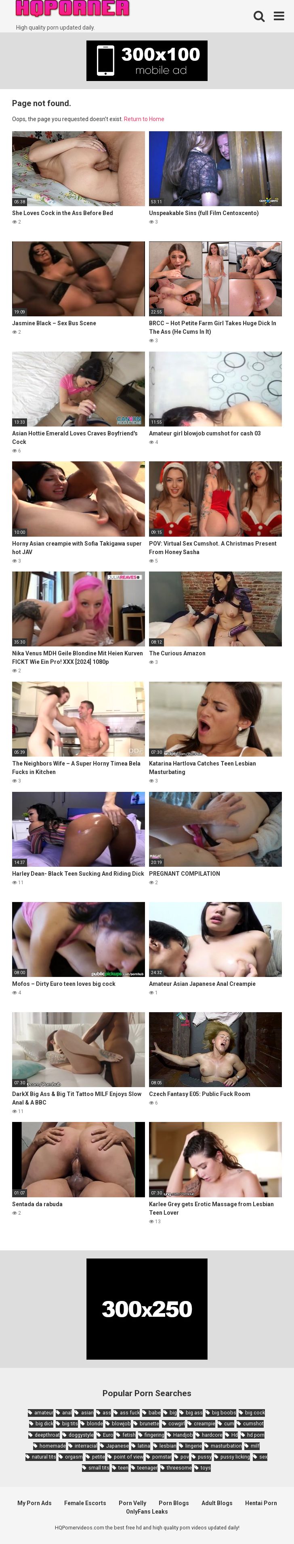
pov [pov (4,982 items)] (185, 1457)
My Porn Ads (34, 1503)
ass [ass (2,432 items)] (107, 1413)
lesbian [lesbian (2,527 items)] (168, 1446)
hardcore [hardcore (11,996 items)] (212, 1435)
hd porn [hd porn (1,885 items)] (256, 1435)
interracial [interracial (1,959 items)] (86, 1446)
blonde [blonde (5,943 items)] (95, 1423)
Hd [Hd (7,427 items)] (234, 1435)
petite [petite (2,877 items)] (98, 1457)
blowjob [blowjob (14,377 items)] (121, 1423)
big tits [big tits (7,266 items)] (70, 1423)
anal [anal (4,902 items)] (67, 1413)
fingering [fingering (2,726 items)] (154, 1435)
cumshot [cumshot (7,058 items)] (253, 1423)
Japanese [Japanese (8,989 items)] (117, 1446)
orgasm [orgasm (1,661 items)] (74, 1457)
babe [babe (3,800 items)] (155, 1413)
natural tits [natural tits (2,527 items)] (44, 1457)
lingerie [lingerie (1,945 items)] (193, 1446)
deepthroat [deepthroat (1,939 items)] (47, 1435)
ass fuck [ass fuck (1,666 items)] (130, 1413)
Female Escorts (85, 1503)
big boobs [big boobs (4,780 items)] (224, 1413)
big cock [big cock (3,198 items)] (255, 1413)
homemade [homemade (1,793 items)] (53, 1446)
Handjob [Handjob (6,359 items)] (183, 1435)
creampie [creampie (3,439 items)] (204, 1423)
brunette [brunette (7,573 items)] (149, 1423)
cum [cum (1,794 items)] (229, 1423)
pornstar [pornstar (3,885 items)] (162, 1457)
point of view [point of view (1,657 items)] (128, 1457)
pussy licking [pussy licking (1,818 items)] (235, 1457)
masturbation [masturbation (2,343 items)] (226, 1446)
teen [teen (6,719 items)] (123, 1468)
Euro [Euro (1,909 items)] (108, 1435)
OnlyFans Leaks (147, 1511)
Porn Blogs (174, 1503)
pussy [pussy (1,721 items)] (205, 1457)
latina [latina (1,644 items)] (144, 1446)
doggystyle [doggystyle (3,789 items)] (81, 1435)
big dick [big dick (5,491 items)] (44, 1423)
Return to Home (144, 119)
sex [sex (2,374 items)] (263, 1457)
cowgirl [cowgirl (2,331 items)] (176, 1423)
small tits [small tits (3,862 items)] (98, 1468)
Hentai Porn (261, 1503)
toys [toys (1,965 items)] (206, 1468)
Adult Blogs (217, 1503)
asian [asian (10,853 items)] (87, 1413)
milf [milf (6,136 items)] (255, 1446)
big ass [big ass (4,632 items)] (194, 1413)
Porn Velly (132, 1503)
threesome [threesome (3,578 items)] (179, 1468)
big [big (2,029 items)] (173, 1413)
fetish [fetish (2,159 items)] (129, 1435)
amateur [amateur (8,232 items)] (43, 1413)
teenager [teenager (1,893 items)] (147, 1468)
